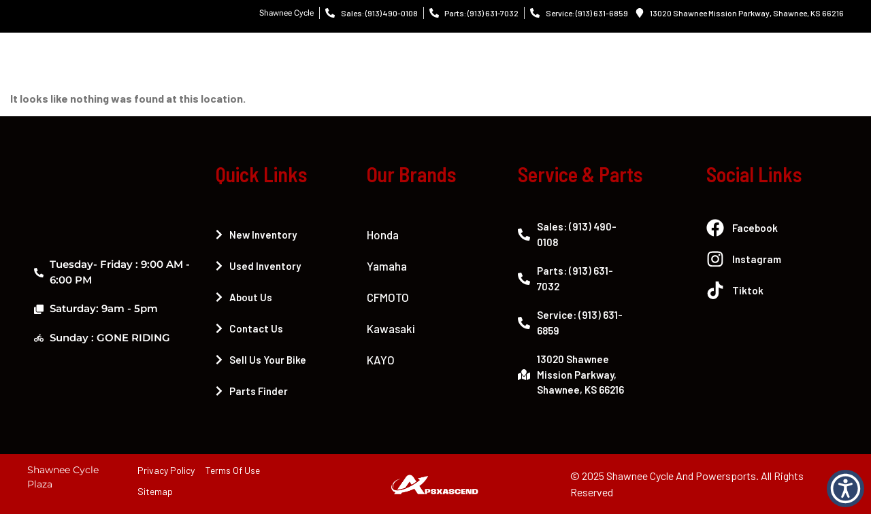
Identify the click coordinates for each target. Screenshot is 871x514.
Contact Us (249, 328)
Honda (383, 234)
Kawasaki (391, 328)
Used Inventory (258, 266)
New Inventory (256, 234)
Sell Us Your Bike (261, 360)
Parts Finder (252, 391)
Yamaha (387, 266)
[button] (845, 488)
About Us (244, 297)
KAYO (381, 359)
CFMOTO (388, 297)
